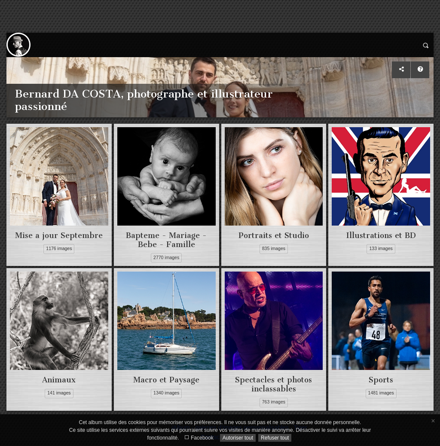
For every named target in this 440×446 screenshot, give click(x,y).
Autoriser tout (238, 438)
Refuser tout (275, 438)
